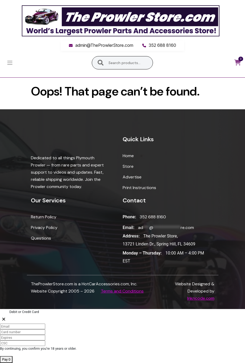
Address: (131, 236)
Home (128, 155)
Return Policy (43, 217)
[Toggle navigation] (9, 63)
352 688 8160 (162, 45)
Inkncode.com (200, 298)
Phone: (129, 216)
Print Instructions (139, 187)
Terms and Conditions (122, 291)
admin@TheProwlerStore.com (104, 45)
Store (128, 166)
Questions (41, 238)
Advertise (132, 177)
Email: (128, 227)
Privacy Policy (44, 227)
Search (100, 63)
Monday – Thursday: (142, 253)
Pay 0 (6, 359)
